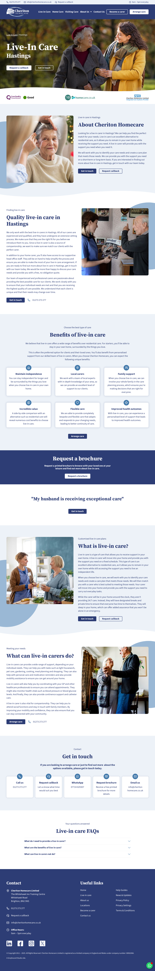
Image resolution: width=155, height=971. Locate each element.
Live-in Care (44, 11)
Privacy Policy (122, 900)
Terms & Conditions (125, 910)
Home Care (57, 11)
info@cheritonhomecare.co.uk (39, 2)
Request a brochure (77, 476)
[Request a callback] (56, 2)
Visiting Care (71, 11)
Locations (85, 905)
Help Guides (121, 890)
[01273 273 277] (7, 2)
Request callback (110, 171)
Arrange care (139, 11)
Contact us (85, 915)
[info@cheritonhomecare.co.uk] (25, 2)
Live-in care (85, 895)
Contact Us (99, 11)
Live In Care (12, 34)
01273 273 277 (14, 2)
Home (83, 890)
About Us (86, 12)
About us (84, 900)
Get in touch (44, 67)
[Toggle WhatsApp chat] (149, 965)
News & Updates (123, 895)
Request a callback (65, 2)
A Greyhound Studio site (15, 958)
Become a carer (117, 11)
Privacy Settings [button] (123, 905)
